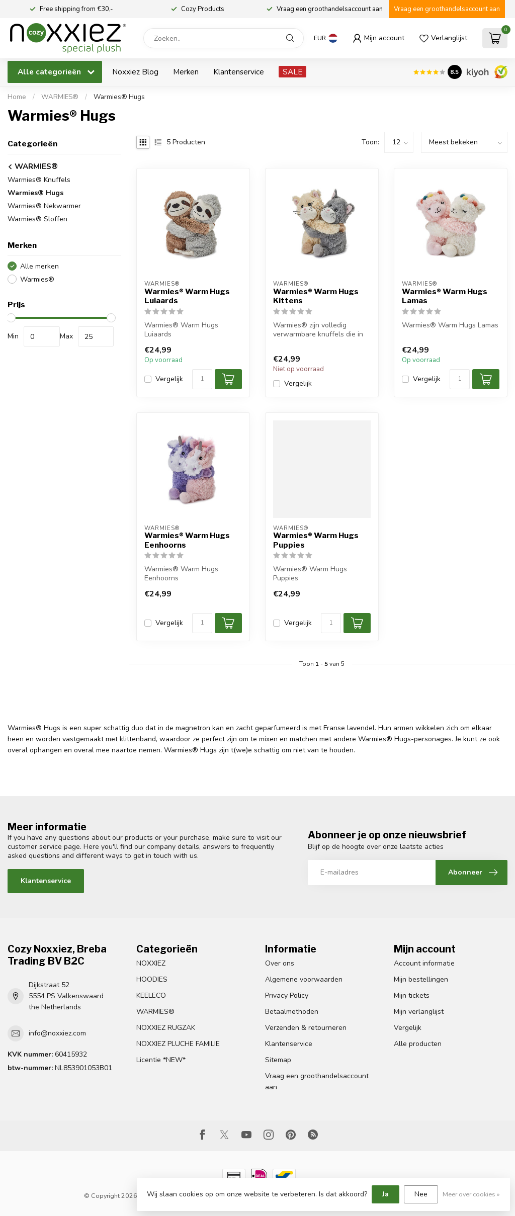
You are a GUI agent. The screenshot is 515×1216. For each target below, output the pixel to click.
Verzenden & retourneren (306, 1027)
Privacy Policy (286, 995)
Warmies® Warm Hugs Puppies (316, 540)
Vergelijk (169, 379)
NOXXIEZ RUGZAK (165, 1027)
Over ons (279, 963)
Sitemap (278, 1060)
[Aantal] (202, 379)
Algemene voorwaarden (303, 979)
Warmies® (37, 279)
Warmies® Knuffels (39, 180)
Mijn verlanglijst (419, 1011)
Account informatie (424, 963)
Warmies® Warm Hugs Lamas (444, 296)
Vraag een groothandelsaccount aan (447, 9)
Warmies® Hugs (119, 97)
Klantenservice (238, 71)
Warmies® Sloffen (37, 219)
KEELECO (151, 995)
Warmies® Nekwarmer (44, 206)
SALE (292, 71)
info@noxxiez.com (57, 1033)
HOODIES (151, 979)
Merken (186, 71)
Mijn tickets (412, 995)
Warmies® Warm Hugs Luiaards (187, 296)
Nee (420, 1194)
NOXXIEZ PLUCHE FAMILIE (178, 1044)
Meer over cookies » (471, 1194)
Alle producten (418, 1044)
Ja (385, 1194)
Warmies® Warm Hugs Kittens (316, 296)
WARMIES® (60, 97)
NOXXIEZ (150, 963)
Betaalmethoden (291, 1011)
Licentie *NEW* (161, 1060)
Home (17, 97)
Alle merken (39, 266)
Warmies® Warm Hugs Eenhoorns (187, 540)
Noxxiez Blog (135, 71)
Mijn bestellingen (421, 979)
